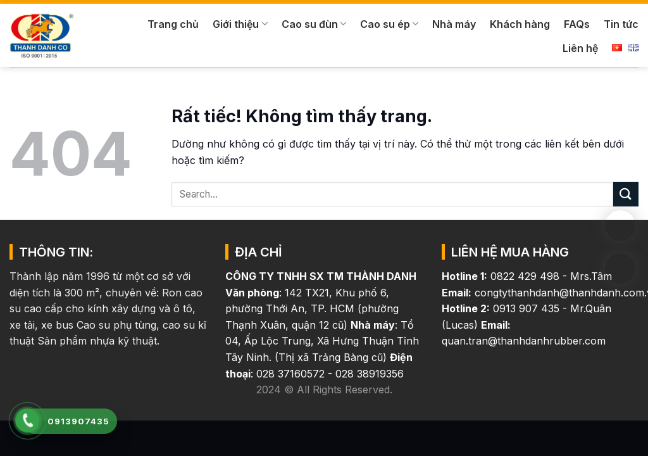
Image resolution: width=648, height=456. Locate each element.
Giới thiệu (240, 24)
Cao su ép (389, 24)
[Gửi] (626, 194)
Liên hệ (580, 48)
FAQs (577, 24)
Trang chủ (173, 24)
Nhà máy (454, 24)
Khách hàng (520, 24)
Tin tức (621, 24)
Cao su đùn (314, 24)
